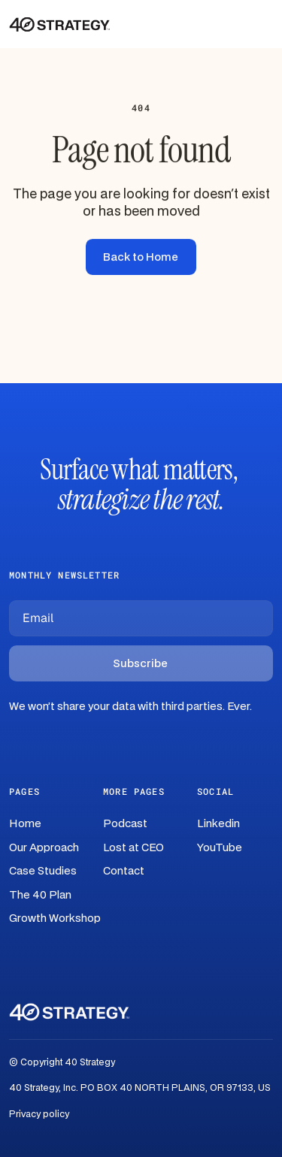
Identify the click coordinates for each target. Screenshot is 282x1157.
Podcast (125, 824)
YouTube (219, 848)
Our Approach (44, 848)
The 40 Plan (40, 895)
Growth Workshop (55, 918)
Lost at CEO (133, 848)
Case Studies (43, 871)
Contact (123, 871)
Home (25, 824)
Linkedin (218, 824)
